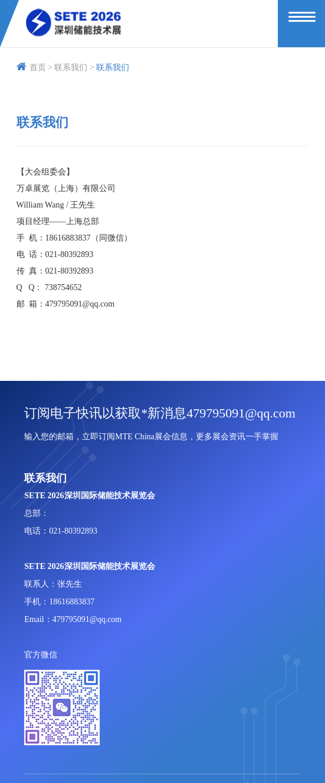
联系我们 (112, 67)
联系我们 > (74, 67)
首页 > (34, 67)
